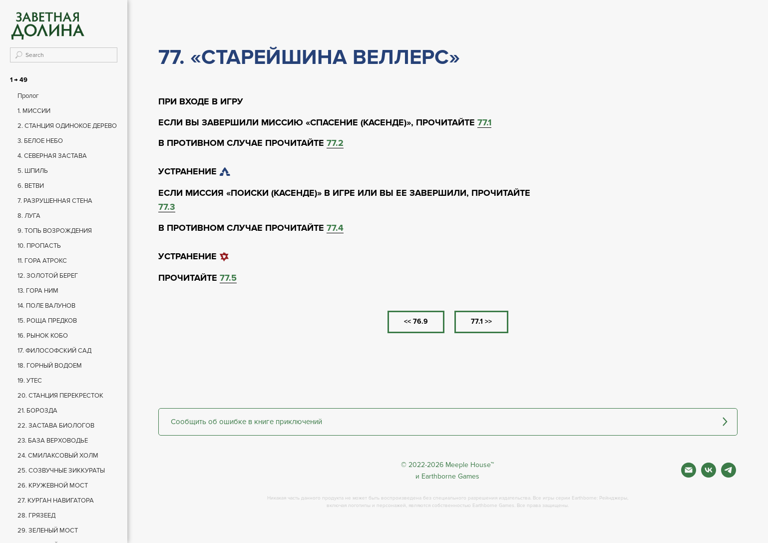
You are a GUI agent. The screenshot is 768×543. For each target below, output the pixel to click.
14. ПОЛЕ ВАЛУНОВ (46, 306)
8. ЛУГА (28, 216)
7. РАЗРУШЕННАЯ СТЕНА (54, 201)
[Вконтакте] (708, 475)
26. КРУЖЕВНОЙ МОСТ (52, 486)
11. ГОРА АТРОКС (42, 261)
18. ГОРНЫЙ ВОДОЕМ (49, 366)
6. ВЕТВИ (30, 186)
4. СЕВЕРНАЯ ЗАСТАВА (52, 156)
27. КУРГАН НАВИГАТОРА (55, 501)
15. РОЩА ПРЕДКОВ (47, 321)
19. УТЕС (29, 381)
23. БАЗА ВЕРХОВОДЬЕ (52, 441)
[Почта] (688, 475)
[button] (448, 422)
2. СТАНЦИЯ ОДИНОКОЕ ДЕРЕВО (67, 126)
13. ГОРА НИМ (37, 291)
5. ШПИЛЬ (32, 171)
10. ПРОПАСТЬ (39, 246)
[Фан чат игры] (728, 475)
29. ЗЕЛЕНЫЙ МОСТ (47, 531)
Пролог (28, 96)
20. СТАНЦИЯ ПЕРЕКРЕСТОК (60, 396)
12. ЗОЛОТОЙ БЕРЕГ (47, 276)
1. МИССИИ (33, 111)
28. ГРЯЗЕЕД (36, 516)
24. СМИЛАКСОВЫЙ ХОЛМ (57, 456)
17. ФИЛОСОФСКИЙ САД (54, 351)
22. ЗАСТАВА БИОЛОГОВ (55, 426)
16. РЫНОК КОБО (42, 336)
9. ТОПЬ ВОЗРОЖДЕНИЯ (54, 231)
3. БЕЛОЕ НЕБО (40, 141)
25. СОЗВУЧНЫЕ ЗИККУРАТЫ (61, 471)
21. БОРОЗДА (37, 411)
